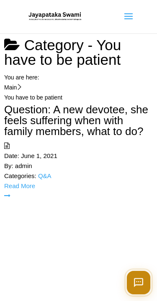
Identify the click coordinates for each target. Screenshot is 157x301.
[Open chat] (138, 282)
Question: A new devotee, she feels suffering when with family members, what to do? (76, 120)
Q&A (44, 175)
